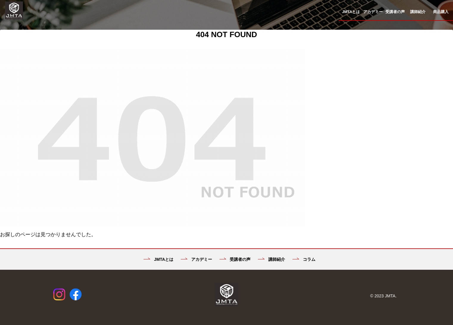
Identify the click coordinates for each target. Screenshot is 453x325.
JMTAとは (158, 259)
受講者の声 (235, 259)
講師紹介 (271, 259)
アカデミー (196, 259)
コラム (303, 259)
